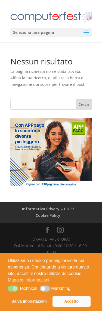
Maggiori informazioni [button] (28, 280)
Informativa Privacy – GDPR (48, 208)
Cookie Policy (48, 215)
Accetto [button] (71, 301)
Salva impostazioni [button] (29, 301)
